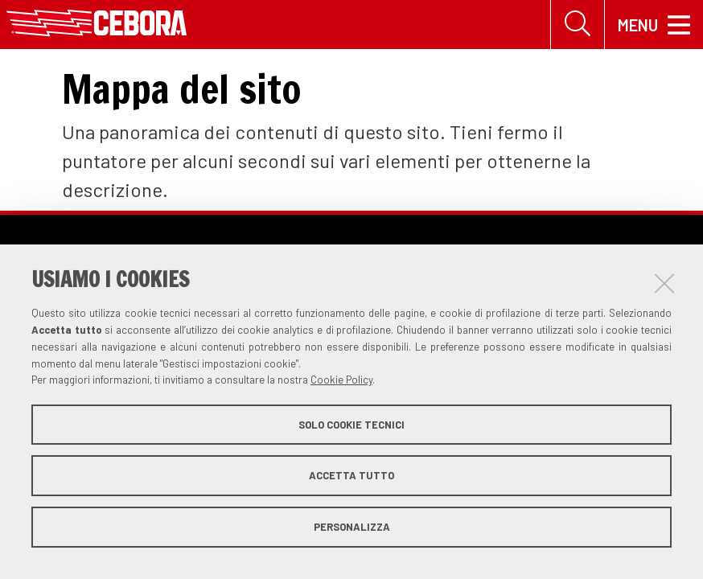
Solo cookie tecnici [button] (351, 424)
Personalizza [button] (352, 526)
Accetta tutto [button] (351, 475)
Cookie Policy (341, 379)
